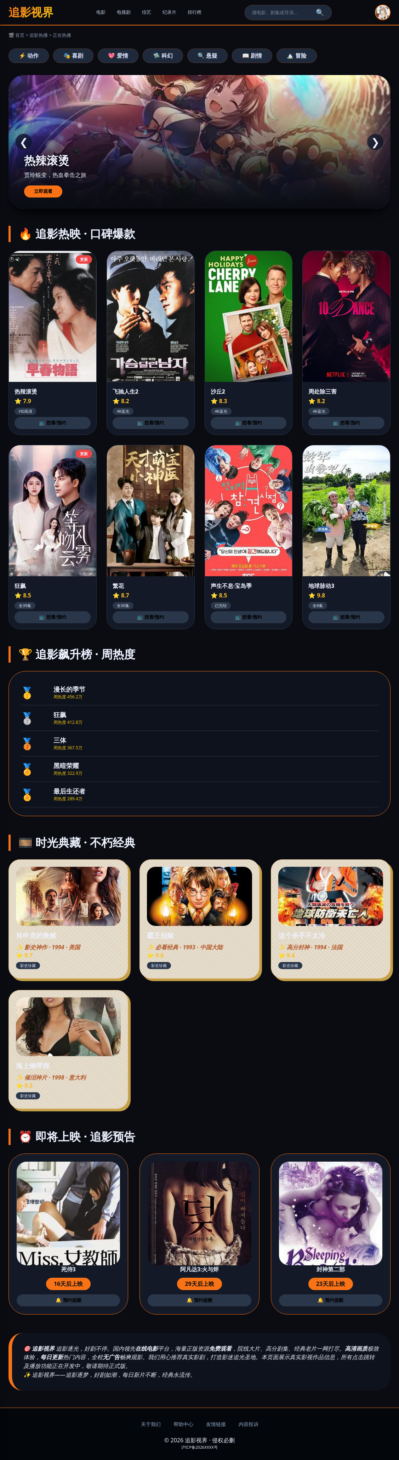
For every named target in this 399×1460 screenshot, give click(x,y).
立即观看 (43, 191)
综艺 (146, 12)
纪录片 (169, 12)
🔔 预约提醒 (68, 1300)
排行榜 (194, 12)
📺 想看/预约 (52, 422)
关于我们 (151, 1424)
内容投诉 (248, 1424)
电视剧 (124, 12)
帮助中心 (183, 1424)
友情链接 (216, 1424)
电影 (101, 12)
